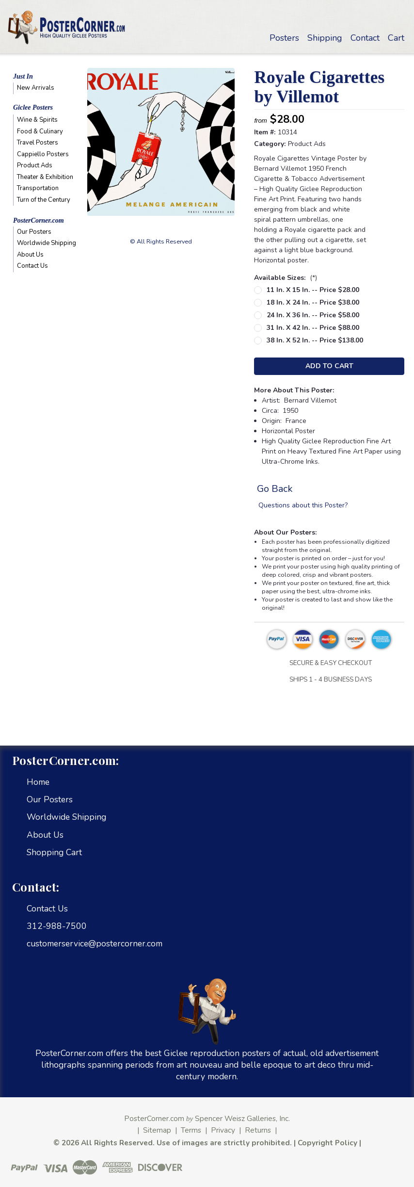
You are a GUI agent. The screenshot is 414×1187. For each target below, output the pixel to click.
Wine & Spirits (37, 119)
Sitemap (157, 1130)
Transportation (38, 188)
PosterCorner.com (38, 220)
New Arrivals (35, 87)
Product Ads (34, 165)
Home (38, 782)
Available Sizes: (285, 277)
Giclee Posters (33, 107)
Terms (191, 1130)
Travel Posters (37, 142)
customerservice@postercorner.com (94, 943)
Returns (258, 1130)
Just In (23, 76)
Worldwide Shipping (45, 243)
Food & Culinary (40, 131)
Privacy (223, 1130)
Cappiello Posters (43, 154)
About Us (30, 254)
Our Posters (34, 232)
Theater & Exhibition (45, 177)
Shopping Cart (54, 852)
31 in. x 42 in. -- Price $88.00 (313, 327)
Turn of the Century (43, 199)
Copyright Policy (327, 1143)
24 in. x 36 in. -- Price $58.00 (313, 315)
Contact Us (32, 265)
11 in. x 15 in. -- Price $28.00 (313, 289)
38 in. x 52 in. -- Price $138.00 (315, 340)
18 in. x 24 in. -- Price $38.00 (313, 302)
